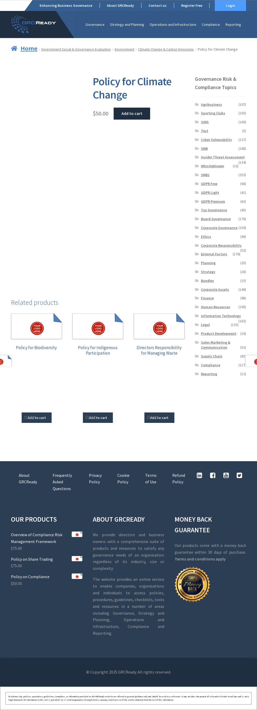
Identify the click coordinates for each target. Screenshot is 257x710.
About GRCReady (120, 5)
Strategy (208, 271)
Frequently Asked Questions (62, 482)
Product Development (218, 333)
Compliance (211, 24)
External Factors (214, 254)
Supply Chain (211, 356)
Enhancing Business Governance (66, 5)
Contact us (158, 5)
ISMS (205, 122)
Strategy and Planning (127, 24)
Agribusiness (211, 104)
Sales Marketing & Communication (215, 345)
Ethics (206, 236)
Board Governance (216, 219)
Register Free (191, 5)
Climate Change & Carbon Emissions (166, 49)
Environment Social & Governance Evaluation (76, 49)
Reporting (233, 24)
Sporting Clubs (213, 113)
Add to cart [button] (37, 417)
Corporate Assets (215, 289)
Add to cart (131, 113)
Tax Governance (214, 210)
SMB (204, 148)
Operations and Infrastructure (173, 24)
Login (230, 5)
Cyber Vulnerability (216, 139)
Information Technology (221, 315)
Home (29, 48)
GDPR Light (210, 192)
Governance (95, 24)
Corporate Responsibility (221, 245)
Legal (205, 324)
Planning (208, 263)
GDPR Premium (213, 201)
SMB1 (205, 174)
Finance (207, 298)
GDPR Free (209, 183)
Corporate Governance (219, 227)
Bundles (207, 280)
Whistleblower (212, 166)
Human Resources (215, 307)
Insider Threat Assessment (223, 157)
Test (204, 130)
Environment (124, 49)
